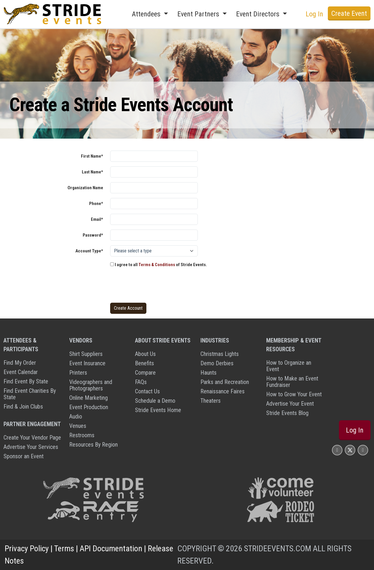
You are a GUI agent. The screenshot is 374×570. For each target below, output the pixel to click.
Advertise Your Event (290, 403)
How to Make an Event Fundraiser (292, 381)
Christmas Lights (219, 353)
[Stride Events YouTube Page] (363, 450)
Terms (64, 548)
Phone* (96, 203)
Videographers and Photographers (90, 385)
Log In (314, 14)
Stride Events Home (158, 410)
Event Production (88, 407)
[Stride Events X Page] (350, 450)
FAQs (141, 381)
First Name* (92, 156)
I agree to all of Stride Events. (158, 264)
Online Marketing (88, 397)
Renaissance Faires (222, 391)
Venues (77, 425)
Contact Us (147, 391)
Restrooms (81, 435)
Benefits (144, 363)
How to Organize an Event (288, 366)
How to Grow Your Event (294, 394)
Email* (97, 219)
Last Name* (92, 172)
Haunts (208, 372)
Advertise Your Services (31, 446)
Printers (78, 372)
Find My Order (20, 362)
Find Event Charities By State (30, 394)
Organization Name (85, 187)
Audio (75, 416)
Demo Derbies (216, 363)
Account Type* (89, 251)
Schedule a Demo (155, 400)
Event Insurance (87, 363)
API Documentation (111, 548)
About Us (145, 353)
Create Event (349, 13)
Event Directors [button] (258, 14)
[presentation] (154, 286)
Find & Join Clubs (23, 406)
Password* (93, 235)
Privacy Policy (27, 548)
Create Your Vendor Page (32, 437)
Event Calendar (21, 372)
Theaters (210, 400)
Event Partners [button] (199, 14)
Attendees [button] (147, 14)
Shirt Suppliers (86, 353)
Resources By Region (93, 444)
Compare (145, 372)
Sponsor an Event (24, 456)
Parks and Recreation (224, 381)
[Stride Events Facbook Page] (337, 450)
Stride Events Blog (287, 412)
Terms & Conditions (156, 264)
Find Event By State (26, 381)
